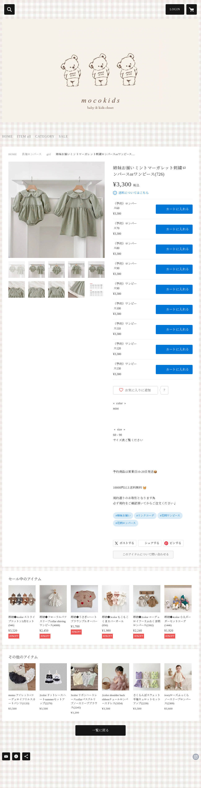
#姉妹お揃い (123, 515)
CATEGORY (44, 136)
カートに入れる (177, 209)
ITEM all (24, 136)
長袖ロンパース (32, 154)
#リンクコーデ (145, 515)
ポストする (127, 543)
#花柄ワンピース (170, 515)
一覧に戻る (100, 730)
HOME (7, 136)
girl (48, 154)
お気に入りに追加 (138, 390)
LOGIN (175, 9)
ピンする (175, 543)
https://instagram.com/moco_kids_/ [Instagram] (196, 757)
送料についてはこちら (134, 192)
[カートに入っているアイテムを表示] (191, 9)
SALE (63, 136)
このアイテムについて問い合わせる (145, 554)
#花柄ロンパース (126, 523)
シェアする (152, 543)
